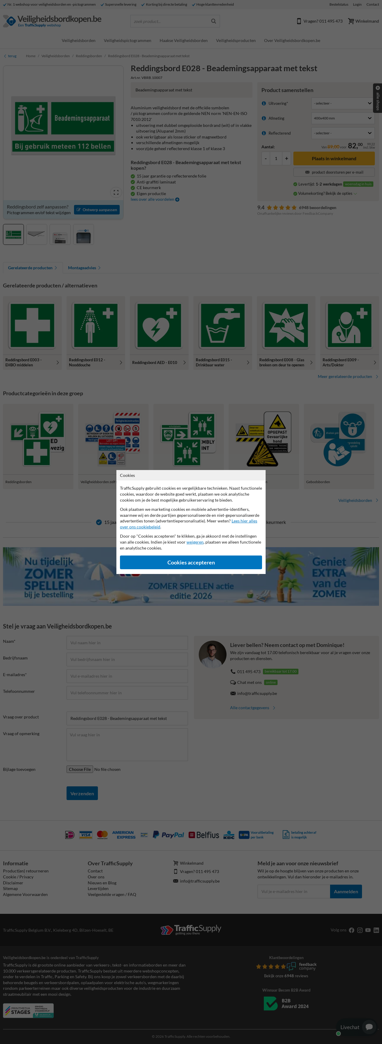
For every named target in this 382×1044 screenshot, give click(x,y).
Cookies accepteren (191, 562)
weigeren (195, 541)
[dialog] (191, 522)
